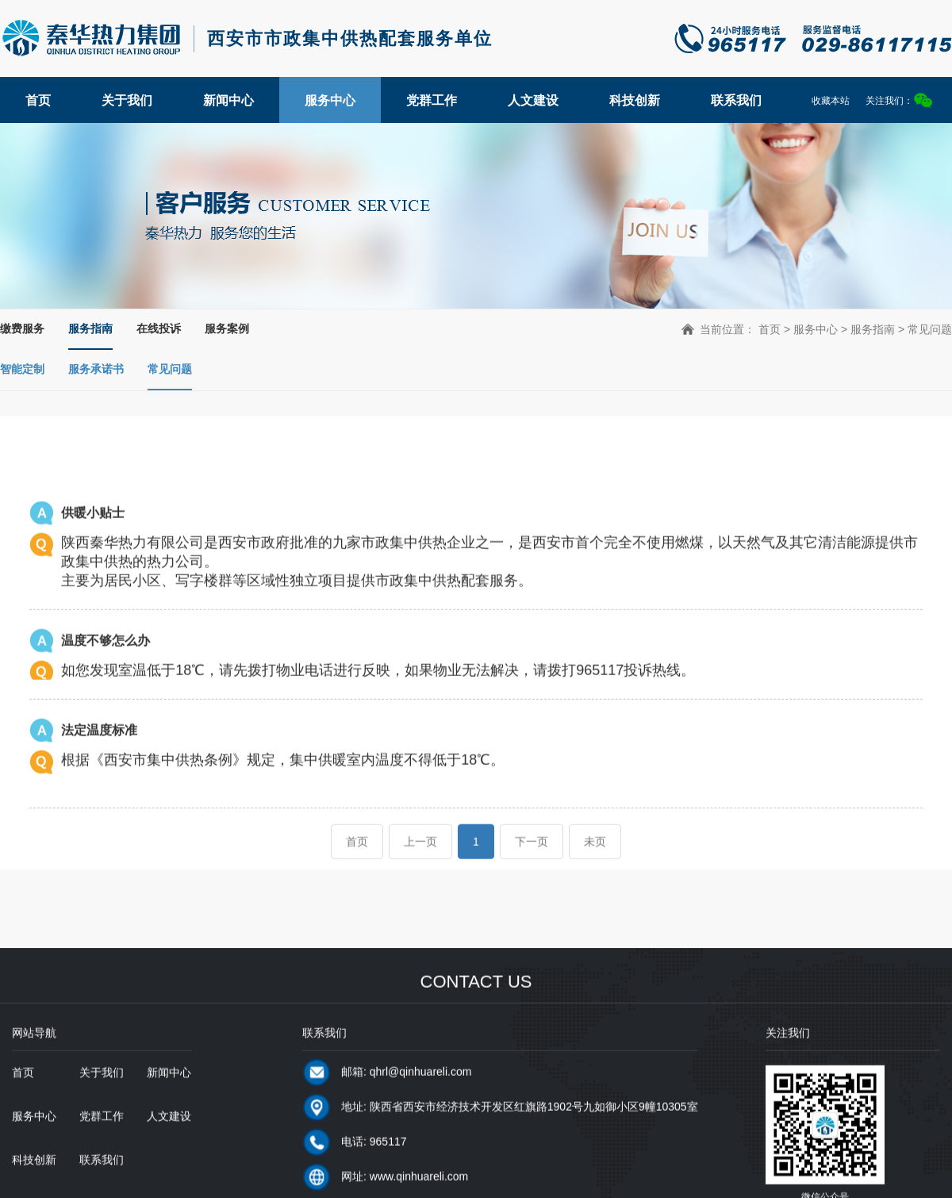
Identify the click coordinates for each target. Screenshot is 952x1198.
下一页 (531, 860)
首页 (38, 100)
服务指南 (90, 328)
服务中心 (330, 100)
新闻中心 (228, 100)
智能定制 (22, 369)
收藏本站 (831, 100)
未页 (595, 860)
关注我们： (899, 100)
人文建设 (533, 100)
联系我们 (736, 100)
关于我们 (127, 100)
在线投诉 (158, 328)
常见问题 (170, 369)
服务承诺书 (96, 369)
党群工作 (431, 100)
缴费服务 (22, 328)
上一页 (420, 860)
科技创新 (634, 100)
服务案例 (227, 328)
